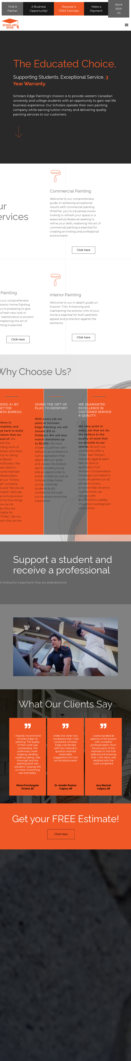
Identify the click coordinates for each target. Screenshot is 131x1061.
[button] (126, 25)
